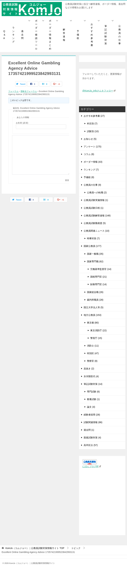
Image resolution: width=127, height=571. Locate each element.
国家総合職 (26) (95, 292)
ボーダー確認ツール (36, 34)
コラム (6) (89, 154)
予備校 (78, 34)
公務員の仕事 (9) (92, 185)
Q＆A (4, 34)
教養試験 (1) (93, 399)
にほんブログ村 (91, 466)
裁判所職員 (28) (95, 299)
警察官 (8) (92, 361)
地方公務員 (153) (92, 315)
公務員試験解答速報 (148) (97, 215)
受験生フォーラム (29, 91)
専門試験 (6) (93, 391)
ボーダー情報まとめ (50, 34)
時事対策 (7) (93, 238)
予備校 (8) (89, 177)
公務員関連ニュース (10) (96, 230)
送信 (67, 180)
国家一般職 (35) (95, 254)
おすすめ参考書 (92, 34)
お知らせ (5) (90, 139)
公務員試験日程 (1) (93, 208)
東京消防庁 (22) (98, 330)
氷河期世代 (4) (91, 376)
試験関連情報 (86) (93, 422)
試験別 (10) (93, 131)
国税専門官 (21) (98, 276)
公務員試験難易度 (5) (95, 223)
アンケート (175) (92, 146)
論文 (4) (91, 407)
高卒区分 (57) (91, 445)
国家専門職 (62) (95, 261)
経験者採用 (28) (92, 414)
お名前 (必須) (22, 123)
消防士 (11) (93, 345)
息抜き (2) (89, 368)
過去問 (22, 34)
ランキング (13, 34)
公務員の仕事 (119, 35)
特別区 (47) (93, 353)
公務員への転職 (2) (97, 192)
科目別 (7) (92, 123)
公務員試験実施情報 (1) (96, 200)
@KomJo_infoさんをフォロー (98, 90)
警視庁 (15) (96, 338)
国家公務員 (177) (92, 246)
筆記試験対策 (106, 35)
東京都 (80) (93, 322)
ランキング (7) (91, 169)
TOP (34, 548)
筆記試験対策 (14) (93, 384)
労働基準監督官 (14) (100, 269)
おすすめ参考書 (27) (94, 116)
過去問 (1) (89, 430)
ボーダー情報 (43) (93, 161)
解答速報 (64, 34)
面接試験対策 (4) (92, 437)
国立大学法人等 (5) (93, 307)
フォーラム (13, 91)
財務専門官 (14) (98, 284)
